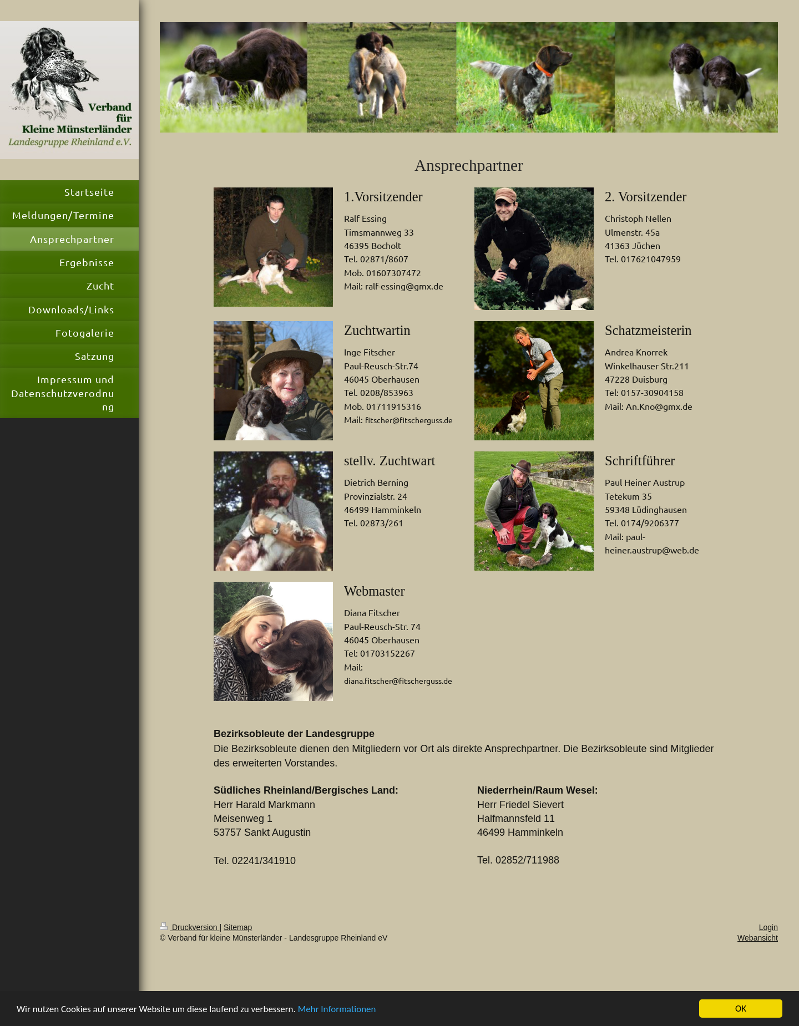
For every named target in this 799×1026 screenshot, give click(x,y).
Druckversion (189, 927)
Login (768, 927)
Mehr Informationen (337, 1009)
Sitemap (238, 927)
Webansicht (757, 937)
